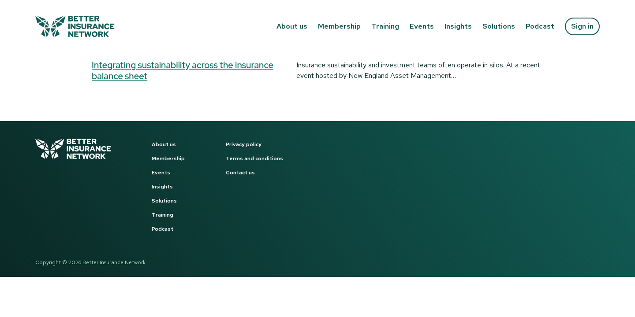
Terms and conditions (254, 158)
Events (422, 26)
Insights (458, 26)
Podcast (540, 26)
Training (385, 26)
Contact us (240, 172)
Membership (339, 26)
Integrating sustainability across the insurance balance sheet (182, 70)
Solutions (498, 26)
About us (291, 26)
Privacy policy (243, 144)
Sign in (582, 26)
